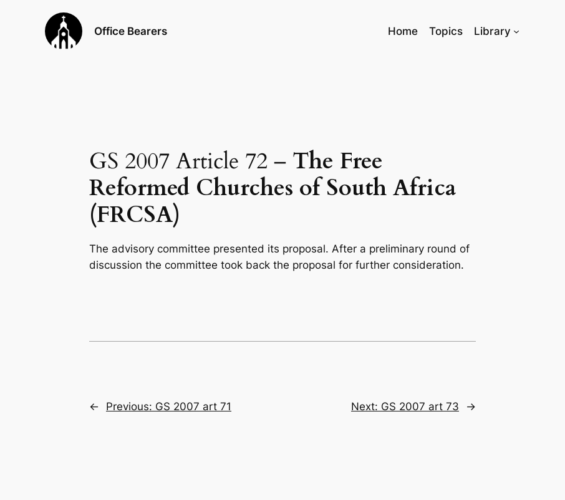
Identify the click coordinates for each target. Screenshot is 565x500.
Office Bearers (130, 30)
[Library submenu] (516, 31)
